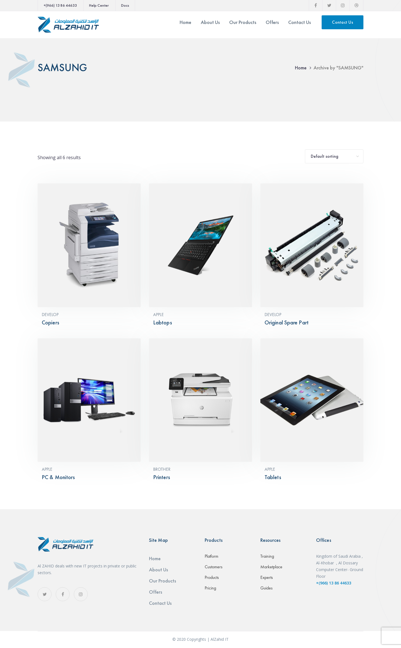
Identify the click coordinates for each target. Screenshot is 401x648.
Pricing (210, 588)
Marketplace (271, 567)
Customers (213, 567)
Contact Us (342, 22)
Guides (266, 588)
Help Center (99, 5)
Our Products (162, 580)
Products (212, 577)
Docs (125, 5)
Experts (266, 577)
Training (267, 556)
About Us (158, 569)
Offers (155, 592)
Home (301, 67)
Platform (211, 556)
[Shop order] (334, 156)
